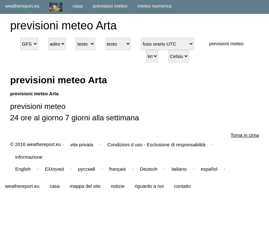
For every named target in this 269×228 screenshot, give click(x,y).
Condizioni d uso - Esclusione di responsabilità (156, 144)
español (209, 169)
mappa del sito (85, 186)
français (117, 169)
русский (86, 169)
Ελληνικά (54, 169)
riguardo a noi (149, 186)
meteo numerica (155, 6)
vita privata (81, 144)
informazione (28, 157)
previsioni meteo (110, 6)
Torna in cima (245, 135)
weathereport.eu (22, 6)
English (23, 169)
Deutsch (148, 169)
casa (78, 6)
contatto (182, 186)
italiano (179, 169)
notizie (118, 186)
